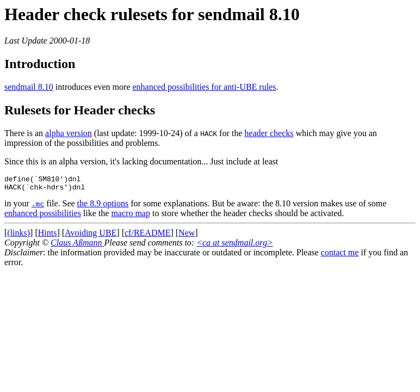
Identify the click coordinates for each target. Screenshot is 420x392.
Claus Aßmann (77, 245)
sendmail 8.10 (28, 86)
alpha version (68, 133)
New (186, 236)
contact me (340, 255)
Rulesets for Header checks (79, 110)
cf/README (147, 236)
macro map (130, 216)
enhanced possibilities (42, 216)
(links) (18, 236)
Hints (47, 236)
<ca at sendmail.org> (234, 245)
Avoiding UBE (90, 236)
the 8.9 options (103, 206)
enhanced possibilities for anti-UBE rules (204, 86)
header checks (268, 133)
